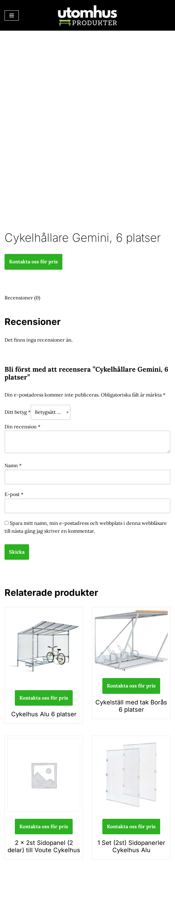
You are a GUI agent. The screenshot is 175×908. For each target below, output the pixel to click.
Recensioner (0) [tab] (22, 298)
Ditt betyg (18, 412)
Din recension (22, 427)
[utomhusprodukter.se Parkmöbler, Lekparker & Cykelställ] (87, 15)
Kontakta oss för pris (33, 261)
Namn (13, 465)
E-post (14, 494)
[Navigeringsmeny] (12, 15)
